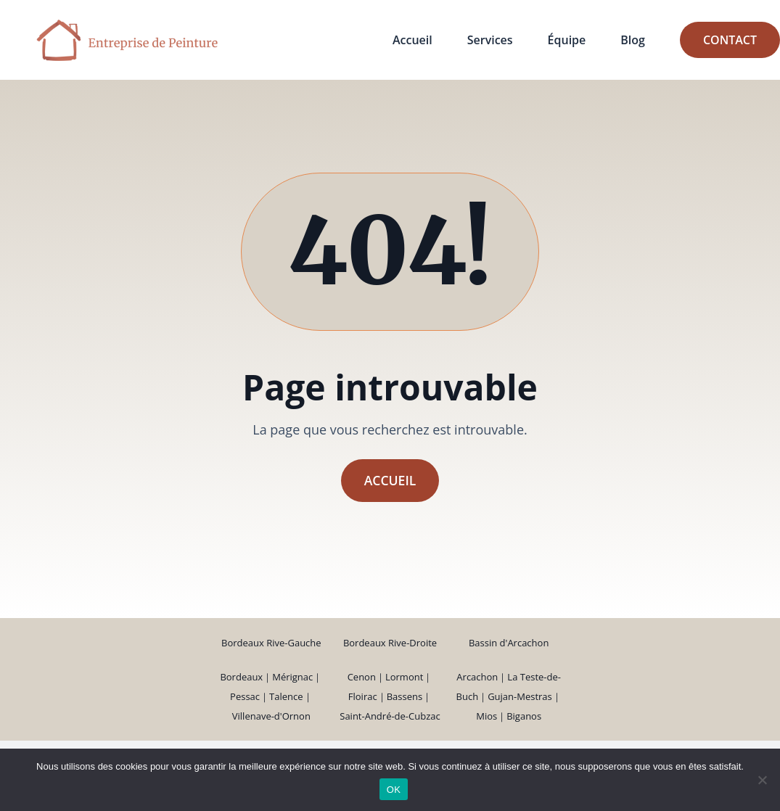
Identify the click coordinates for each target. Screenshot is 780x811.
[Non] (762, 780)
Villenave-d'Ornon (271, 716)
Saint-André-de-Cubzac (390, 716)
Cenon (362, 676)
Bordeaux (241, 676)
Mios (486, 716)
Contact (730, 40)
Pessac (245, 696)
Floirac (362, 696)
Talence (286, 696)
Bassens (404, 696)
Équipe (567, 40)
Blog (632, 40)
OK (394, 789)
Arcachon (477, 676)
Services (490, 40)
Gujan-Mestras (520, 696)
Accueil (412, 40)
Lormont (404, 676)
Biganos (523, 716)
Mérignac (292, 676)
